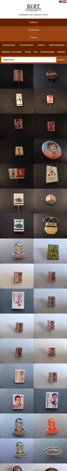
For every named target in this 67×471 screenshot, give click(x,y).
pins (36, 52)
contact (33, 37)
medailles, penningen (12, 52)
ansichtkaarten (26, 45)
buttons (41, 45)
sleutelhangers (48, 52)
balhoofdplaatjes (57, 45)
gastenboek (33, 30)
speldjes (61, 52)
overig (28, 52)
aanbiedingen (8, 45)
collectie (33, 22)
